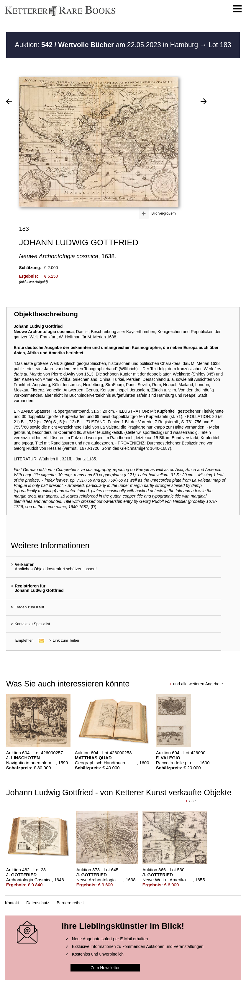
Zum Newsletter (105, 967)
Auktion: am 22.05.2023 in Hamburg (107, 45)
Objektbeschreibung (46, 314)
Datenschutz (37, 902)
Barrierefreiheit (70, 902)
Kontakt (12, 902)
